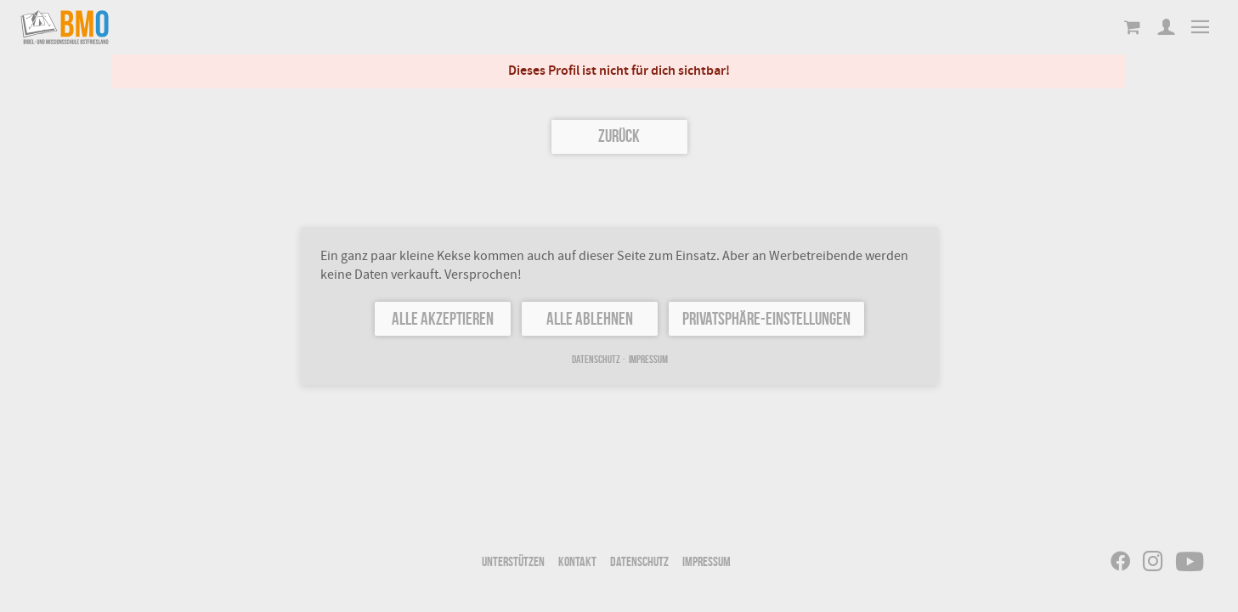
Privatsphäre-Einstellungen (765, 318)
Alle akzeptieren (443, 318)
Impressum (647, 359)
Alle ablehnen (589, 318)
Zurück (619, 135)
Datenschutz (595, 359)
